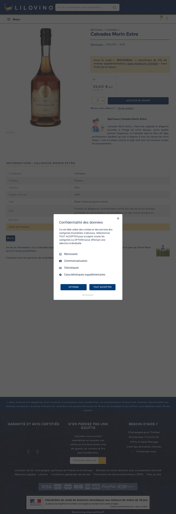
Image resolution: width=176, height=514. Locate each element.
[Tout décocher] (118, 218)
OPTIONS (74, 287)
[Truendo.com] (88, 295)
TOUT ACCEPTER (102, 287)
